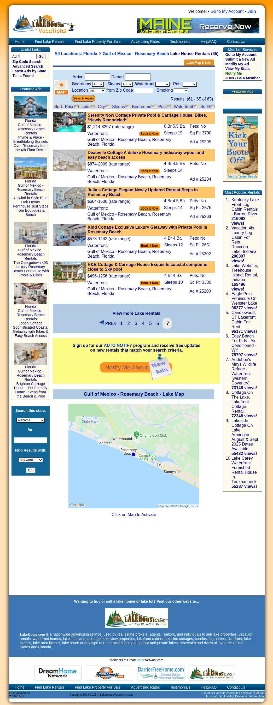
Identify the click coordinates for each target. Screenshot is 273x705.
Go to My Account (227, 11)
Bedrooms (141, 106)
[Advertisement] (136, 558)
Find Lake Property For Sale (98, 41)
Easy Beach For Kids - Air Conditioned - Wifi (243, 343)
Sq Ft (205, 106)
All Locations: (69, 53)
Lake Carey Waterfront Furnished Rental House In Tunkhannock (244, 470)
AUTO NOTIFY (118, 345)
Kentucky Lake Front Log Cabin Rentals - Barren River (245, 207)
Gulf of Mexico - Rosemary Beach (136, 53)
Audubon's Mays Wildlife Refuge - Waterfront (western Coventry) (243, 371)
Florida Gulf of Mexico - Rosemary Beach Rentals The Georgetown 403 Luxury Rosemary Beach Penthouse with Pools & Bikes (31, 258)
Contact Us (236, 41)
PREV (108, 323)
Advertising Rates (145, 41)
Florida (90, 53)
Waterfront (183, 106)
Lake (86, 106)
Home (19, 41)
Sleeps (118, 106)
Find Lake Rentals (50, 41)
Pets (162, 106)
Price (69, 106)
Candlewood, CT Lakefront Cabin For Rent (243, 319)
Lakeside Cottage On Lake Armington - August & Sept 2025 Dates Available (244, 434)
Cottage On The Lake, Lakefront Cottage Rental (242, 401)
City (101, 106)
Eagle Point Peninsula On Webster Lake (244, 298)
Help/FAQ (209, 41)
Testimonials (180, 41)
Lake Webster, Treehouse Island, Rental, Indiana (244, 272)
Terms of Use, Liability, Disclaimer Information (235, 696)
